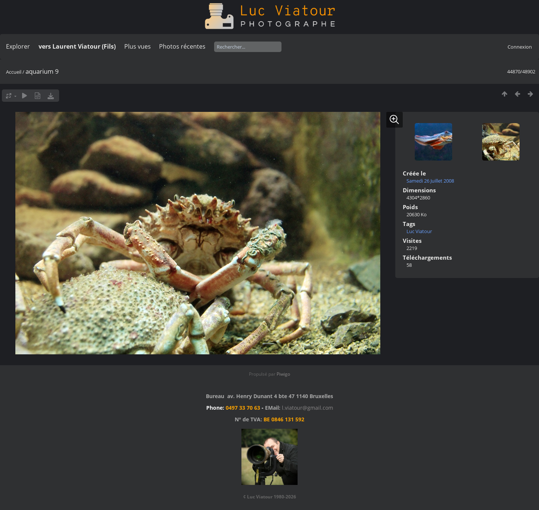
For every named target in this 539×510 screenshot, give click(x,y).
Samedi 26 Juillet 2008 (430, 180)
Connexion (520, 46)
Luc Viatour (419, 231)
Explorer (18, 46)
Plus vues (137, 46)
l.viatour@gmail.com (307, 407)
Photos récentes (182, 46)
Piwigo (283, 374)
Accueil (13, 71)
